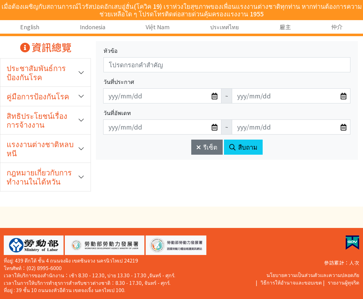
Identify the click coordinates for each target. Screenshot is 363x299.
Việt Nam (158, 27)
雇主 (285, 27)
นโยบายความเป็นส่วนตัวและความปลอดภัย (312, 275)
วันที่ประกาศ (118, 81)
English (29, 27)
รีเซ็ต (207, 147)
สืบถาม (243, 147)
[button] (34, 245)
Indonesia (92, 27)
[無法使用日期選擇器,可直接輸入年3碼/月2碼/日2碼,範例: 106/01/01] (162, 95)
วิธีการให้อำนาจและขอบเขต (291, 282)
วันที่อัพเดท (117, 112)
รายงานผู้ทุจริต (343, 282)
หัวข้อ (110, 50)
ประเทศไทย (224, 27)
